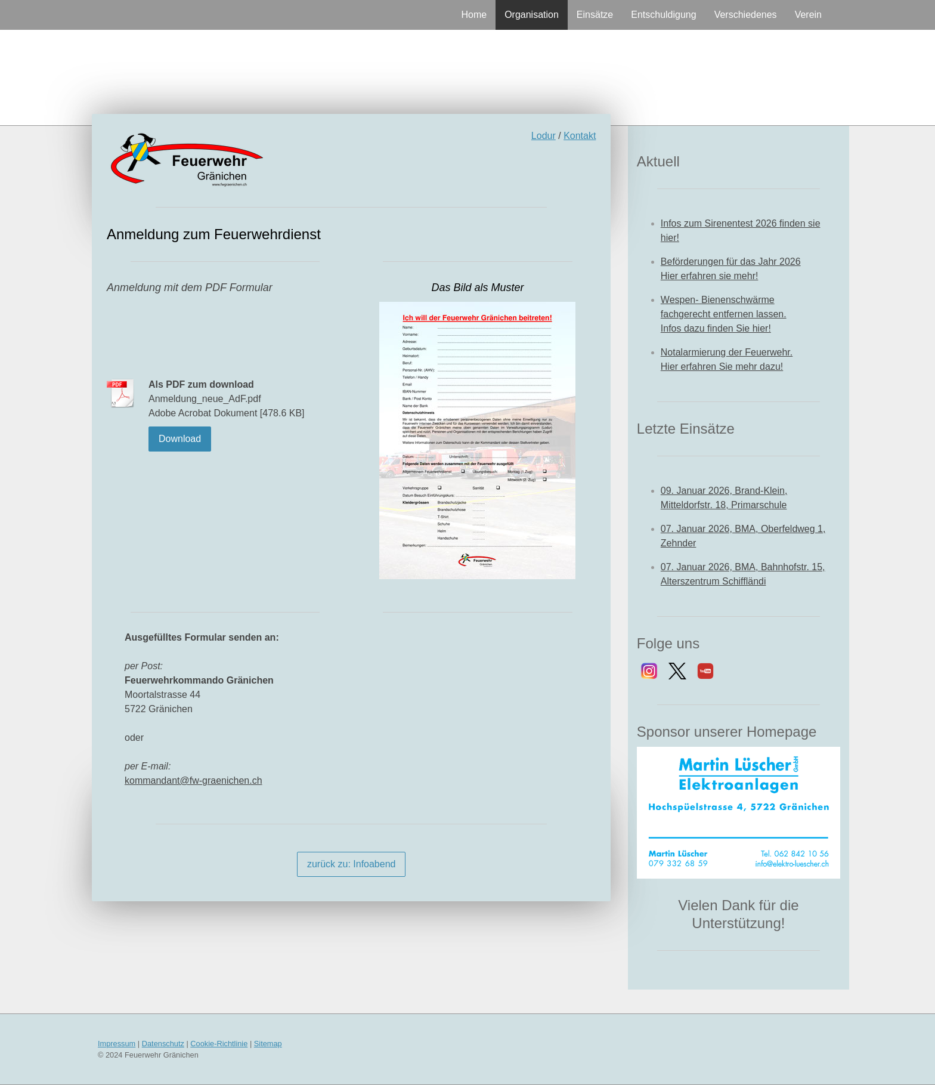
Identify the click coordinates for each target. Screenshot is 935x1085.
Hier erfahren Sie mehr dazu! (722, 366)
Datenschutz (163, 1043)
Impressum (116, 1043)
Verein (808, 15)
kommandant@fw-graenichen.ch (193, 780)
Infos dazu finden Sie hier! (716, 328)
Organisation (531, 15)
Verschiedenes (745, 15)
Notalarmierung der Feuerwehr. (726, 352)
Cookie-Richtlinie (218, 1043)
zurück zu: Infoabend (351, 864)
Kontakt (580, 136)
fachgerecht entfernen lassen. (724, 314)
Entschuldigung (663, 15)
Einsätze (595, 15)
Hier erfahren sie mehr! (709, 276)
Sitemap (268, 1043)
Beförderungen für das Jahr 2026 (731, 261)
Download (180, 439)
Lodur (543, 136)
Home (474, 15)
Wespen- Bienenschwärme (718, 300)
